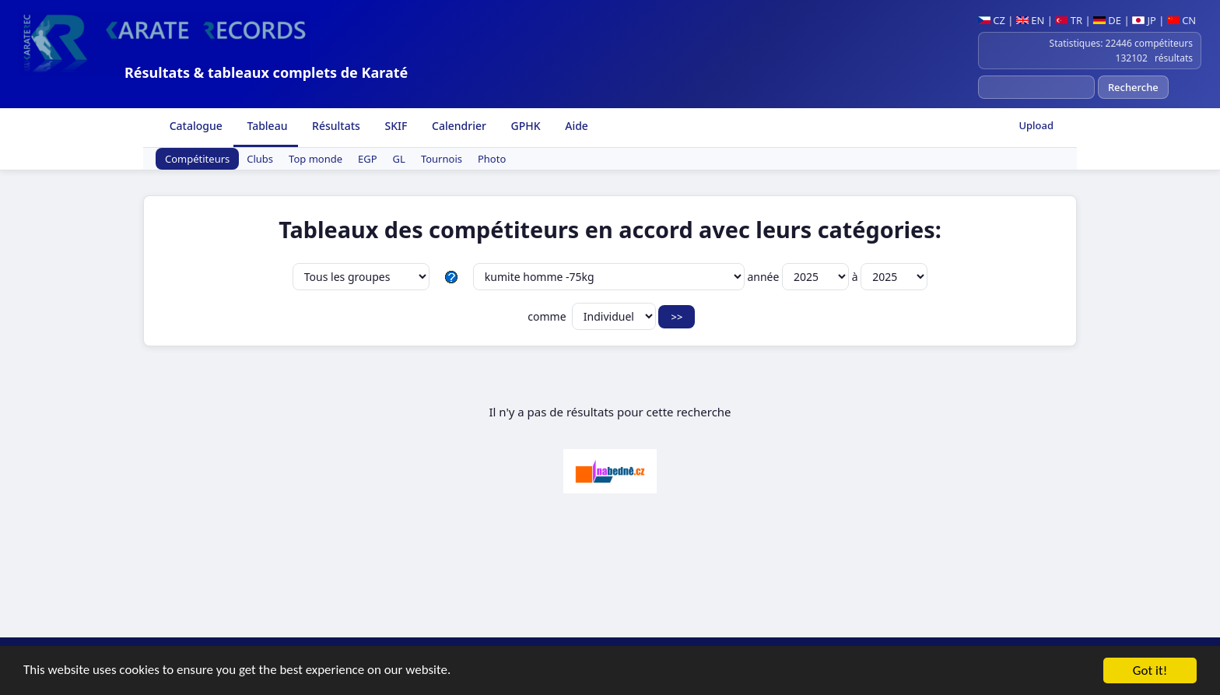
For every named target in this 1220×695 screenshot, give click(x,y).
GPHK (524, 125)
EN (1030, 20)
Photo (492, 159)
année (799, 276)
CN (1181, 20)
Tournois (441, 159)
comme (592, 316)
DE (1107, 20)
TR (1068, 20)
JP (1144, 20)
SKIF (395, 125)
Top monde (315, 159)
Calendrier (457, 125)
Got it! (1150, 671)
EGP (367, 159)
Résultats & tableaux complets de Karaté (266, 72)
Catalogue (195, 125)
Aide (575, 125)
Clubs (260, 159)
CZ (991, 20)
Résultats (334, 125)
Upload (1035, 125)
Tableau (266, 125)
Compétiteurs (197, 159)
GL (399, 159)
